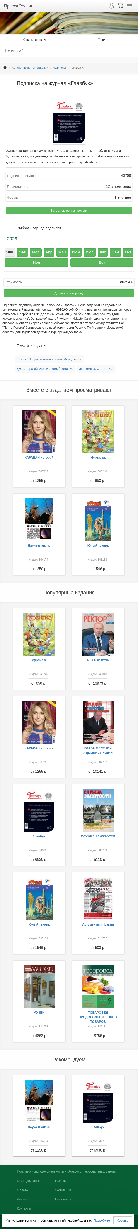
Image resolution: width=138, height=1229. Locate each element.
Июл (90, 252)
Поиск (103, 39)
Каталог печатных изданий (30, 67)
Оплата (22, 1190)
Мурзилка (98, 457)
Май (62, 252)
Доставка (24, 1199)
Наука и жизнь (39, 545)
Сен (115, 252)
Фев (22, 252)
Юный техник (98, 545)
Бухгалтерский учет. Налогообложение (44, 369)
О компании (62, 1190)
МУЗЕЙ (39, 1012)
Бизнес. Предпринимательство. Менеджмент (49, 359)
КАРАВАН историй (39, 457)
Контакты (24, 1208)
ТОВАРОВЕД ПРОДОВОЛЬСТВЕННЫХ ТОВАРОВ (98, 1017)
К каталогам (34, 39)
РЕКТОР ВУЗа (98, 660)
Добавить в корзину (69, 293)
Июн (76, 252)
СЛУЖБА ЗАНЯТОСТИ (98, 836)
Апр (49, 252)
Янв (9, 252)
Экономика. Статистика (96, 369)
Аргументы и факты (98, 924)
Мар (35, 252)
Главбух (39, 836)
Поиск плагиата (64, 1199)
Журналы (59, 67)
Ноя (36, 262)
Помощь (59, 1181)
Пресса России (19, 6)
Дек (102, 262)
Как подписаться (29, 1181)
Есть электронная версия (69, 210)
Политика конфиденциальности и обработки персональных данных (67, 1171)
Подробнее (102, 1220)
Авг (103, 252)
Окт (128, 252)
